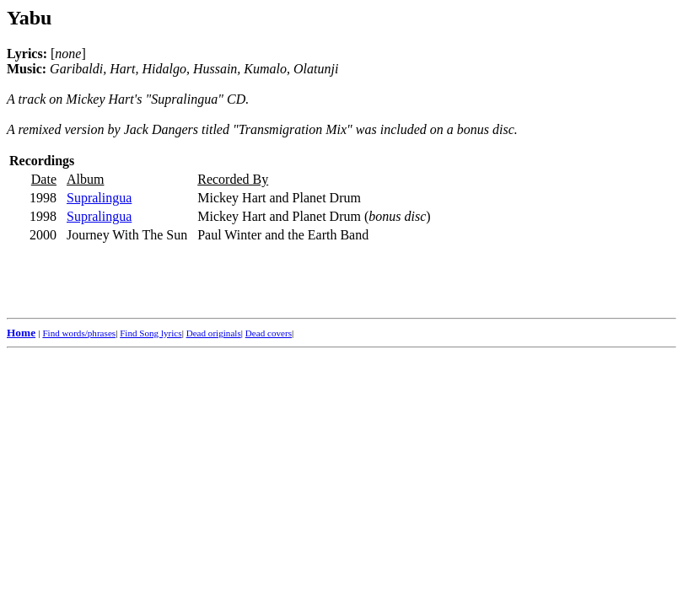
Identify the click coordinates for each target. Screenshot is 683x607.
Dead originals (213, 333)
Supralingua (99, 198)
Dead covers (268, 333)
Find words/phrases (79, 333)
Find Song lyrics (150, 333)
